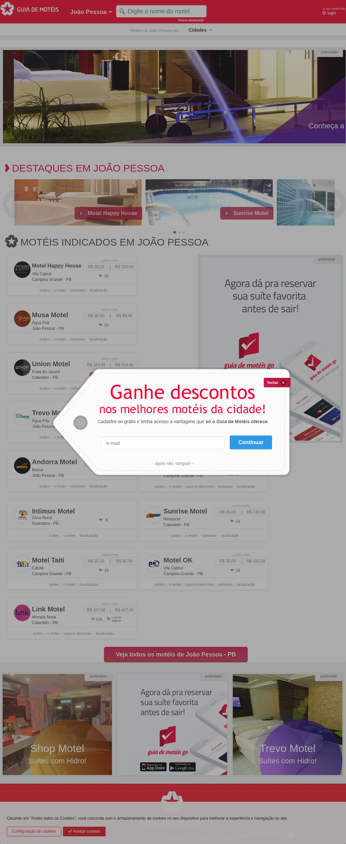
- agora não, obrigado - (173, 463)
